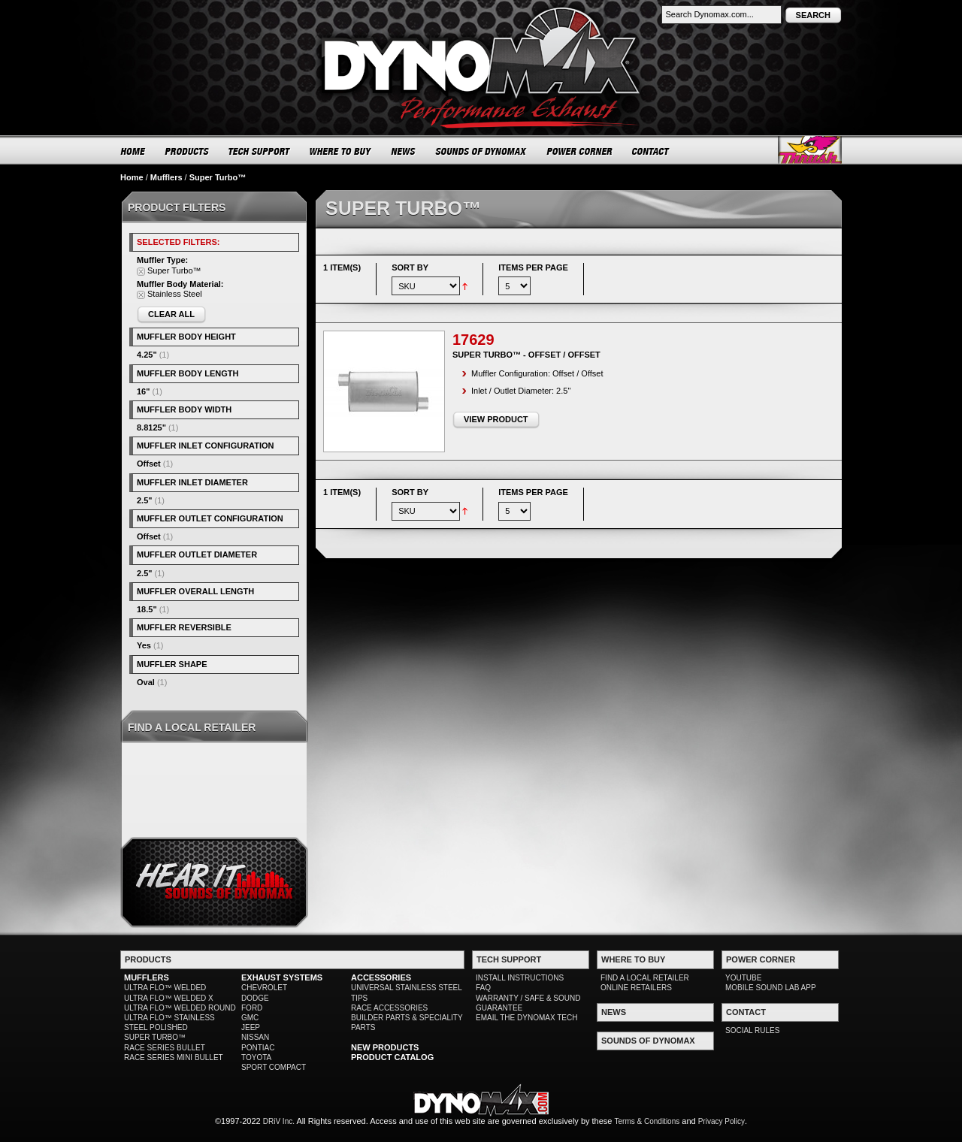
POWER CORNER (579, 151)
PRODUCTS (187, 151)
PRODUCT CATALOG (392, 1057)
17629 (473, 339)
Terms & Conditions (647, 1121)
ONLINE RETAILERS (636, 987)
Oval (146, 682)
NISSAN (255, 1037)
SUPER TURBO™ (155, 1037)
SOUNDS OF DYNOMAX (481, 151)
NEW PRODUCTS (385, 1047)
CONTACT (651, 151)
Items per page (533, 267)
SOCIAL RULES (752, 1030)
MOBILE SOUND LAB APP (770, 987)
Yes (144, 645)
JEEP (250, 1027)
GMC (250, 1018)
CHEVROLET (264, 987)
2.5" (145, 500)
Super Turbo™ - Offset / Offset (526, 354)
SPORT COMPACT (273, 1067)
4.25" (147, 354)
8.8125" (151, 427)
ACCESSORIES (381, 977)
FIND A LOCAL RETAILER (644, 978)
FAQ (483, 987)
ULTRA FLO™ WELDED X (168, 998)
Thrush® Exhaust (810, 150)
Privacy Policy (721, 1121)
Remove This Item (141, 271)
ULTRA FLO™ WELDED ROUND (180, 1008)
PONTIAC (257, 1048)
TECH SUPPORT (259, 151)
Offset (149, 463)
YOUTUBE (743, 978)
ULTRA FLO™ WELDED (165, 987)
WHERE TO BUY (341, 151)
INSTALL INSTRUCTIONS (520, 978)
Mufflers (166, 177)
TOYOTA (256, 1057)
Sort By (410, 267)
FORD (251, 1008)
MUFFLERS (146, 977)
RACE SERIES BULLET (164, 1048)
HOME (133, 151)
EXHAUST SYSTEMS (281, 977)
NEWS (403, 151)
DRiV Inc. (279, 1121)
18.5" (147, 609)
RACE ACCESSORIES (389, 1008)
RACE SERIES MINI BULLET (173, 1057)
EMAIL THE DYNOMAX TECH (526, 1018)
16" (143, 391)
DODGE (255, 998)
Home (132, 177)
